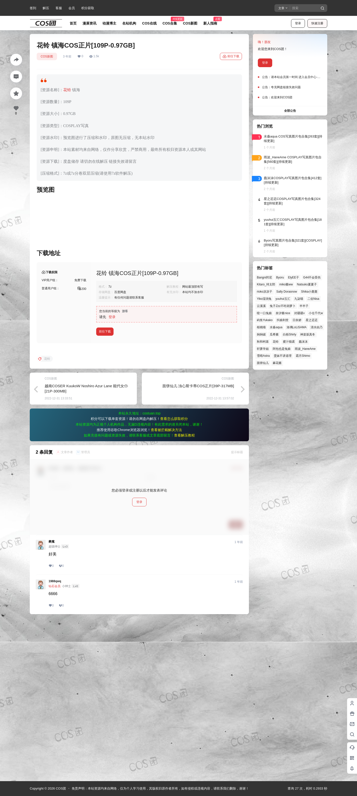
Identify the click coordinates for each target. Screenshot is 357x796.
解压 (46, 8)
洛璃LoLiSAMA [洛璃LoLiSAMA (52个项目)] (297, 327)
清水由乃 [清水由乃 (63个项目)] (317, 327)
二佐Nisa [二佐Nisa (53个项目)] (313, 299)
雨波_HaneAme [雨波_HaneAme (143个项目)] (305, 349)
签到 (33, 8)
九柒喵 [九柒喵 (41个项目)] (298, 299)
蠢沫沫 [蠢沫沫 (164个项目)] (303, 341)
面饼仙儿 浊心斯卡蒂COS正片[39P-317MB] (198, 545)
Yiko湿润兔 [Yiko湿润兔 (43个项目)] (264, 299)
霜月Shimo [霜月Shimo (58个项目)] (303, 355)
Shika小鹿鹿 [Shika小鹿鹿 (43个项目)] (309, 291)
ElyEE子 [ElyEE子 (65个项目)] (293, 277)
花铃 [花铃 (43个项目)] (276, 341)
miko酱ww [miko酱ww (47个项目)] (286, 284)
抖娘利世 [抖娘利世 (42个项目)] (283, 320)
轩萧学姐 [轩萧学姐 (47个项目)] (263, 349)
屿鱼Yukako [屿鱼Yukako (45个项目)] (264, 320)
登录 (298, 23)
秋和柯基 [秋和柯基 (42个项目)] (263, 341)
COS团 (60, 788)
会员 (71, 8)
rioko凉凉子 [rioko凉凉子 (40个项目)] (264, 291)
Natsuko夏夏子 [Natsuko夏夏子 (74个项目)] (307, 284)
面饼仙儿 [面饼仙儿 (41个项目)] (263, 363)
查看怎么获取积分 (174, 578)
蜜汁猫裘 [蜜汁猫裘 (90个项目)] (289, 341)
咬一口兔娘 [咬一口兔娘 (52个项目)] (264, 313)
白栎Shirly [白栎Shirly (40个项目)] (289, 334)
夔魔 (52, 701)
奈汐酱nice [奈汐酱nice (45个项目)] (283, 313)
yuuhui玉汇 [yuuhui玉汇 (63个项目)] (282, 299)
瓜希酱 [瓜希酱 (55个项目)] (274, 334)
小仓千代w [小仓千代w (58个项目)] (316, 313)
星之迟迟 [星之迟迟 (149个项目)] (312, 320)
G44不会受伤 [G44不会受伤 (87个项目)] (312, 277)
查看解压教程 (184, 595)
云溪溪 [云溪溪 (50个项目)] (261, 306)
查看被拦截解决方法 (166, 589)
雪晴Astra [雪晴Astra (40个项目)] (263, 355)
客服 (59, 8)
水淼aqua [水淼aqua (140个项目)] (276, 327)
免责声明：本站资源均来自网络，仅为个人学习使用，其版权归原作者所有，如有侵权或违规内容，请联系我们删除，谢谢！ (160, 788)
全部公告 (290, 110)
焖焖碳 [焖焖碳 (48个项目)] (261, 334)
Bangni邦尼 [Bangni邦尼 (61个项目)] (264, 277)
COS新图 (47, 56)
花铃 (67, 90)
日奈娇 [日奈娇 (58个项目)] (297, 320)
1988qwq (55, 740)
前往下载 (231, 56)
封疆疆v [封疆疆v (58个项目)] (299, 313)
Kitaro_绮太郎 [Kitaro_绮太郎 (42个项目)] (266, 284)
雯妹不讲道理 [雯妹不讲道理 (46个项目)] (283, 355)
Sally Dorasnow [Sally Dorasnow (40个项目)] (286, 291)
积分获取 (87, 8)
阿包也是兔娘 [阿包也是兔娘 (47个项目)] (282, 349)
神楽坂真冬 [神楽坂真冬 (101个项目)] (307, 334)
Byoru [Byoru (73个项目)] (280, 277)
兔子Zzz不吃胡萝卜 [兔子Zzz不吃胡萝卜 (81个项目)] (282, 306)
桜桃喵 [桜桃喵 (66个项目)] (261, 327)
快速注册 (317, 23)
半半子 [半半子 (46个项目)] (303, 306)
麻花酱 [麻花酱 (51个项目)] (277, 363)
